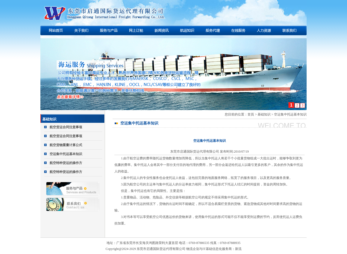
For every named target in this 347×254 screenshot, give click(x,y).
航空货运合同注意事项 (66, 127)
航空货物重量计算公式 (66, 145)
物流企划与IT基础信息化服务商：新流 (213, 249)
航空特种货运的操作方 (66, 163)
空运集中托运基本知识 (66, 154)
